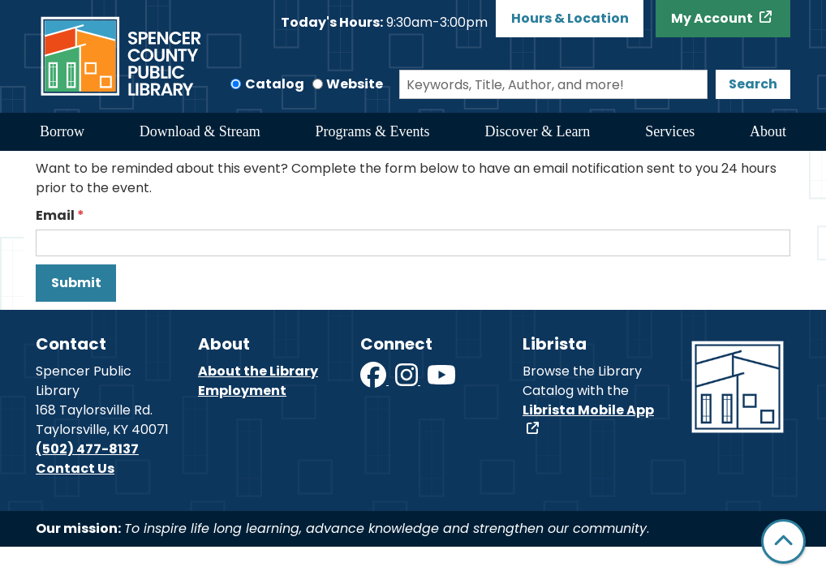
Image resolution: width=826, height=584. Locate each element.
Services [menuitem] (670, 131)
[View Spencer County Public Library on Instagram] (407, 380)
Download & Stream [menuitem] (200, 131)
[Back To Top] (783, 541)
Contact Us (75, 468)
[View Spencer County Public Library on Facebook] (374, 380)
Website (354, 84)
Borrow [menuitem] (62, 131)
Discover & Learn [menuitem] (537, 131)
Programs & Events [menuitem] (373, 131)
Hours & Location (570, 18)
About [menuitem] (768, 131)
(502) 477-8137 (87, 449)
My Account (713, 18)
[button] (384, 22)
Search (753, 84)
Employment (242, 390)
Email (55, 215)
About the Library (258, 371)
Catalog (274, 84)
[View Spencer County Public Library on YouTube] (441, 380)
